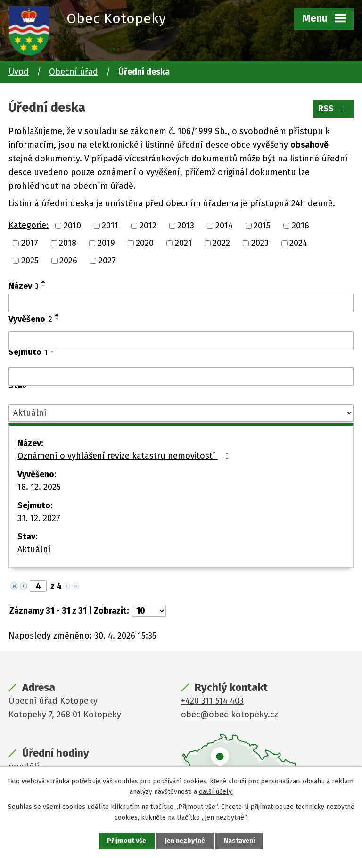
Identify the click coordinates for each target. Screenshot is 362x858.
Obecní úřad (73, 72)
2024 (298, 243)
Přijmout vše (126, 841)
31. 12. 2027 (38, 518)
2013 (185, 225)
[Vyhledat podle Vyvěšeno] (181, 340)
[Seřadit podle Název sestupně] (44, 285)
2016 (300, 225)
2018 (67, 243)
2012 (148, 225)
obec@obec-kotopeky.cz (229, 714)
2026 (68, 260)
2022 (221, 243)
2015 (262, 225)
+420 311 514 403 (212, 701)
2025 (30, 260)
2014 (224, 225)
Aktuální (34, 549)
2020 (145, 243)
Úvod (18, 72)
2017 (29, 243)
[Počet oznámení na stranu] (149, 611)
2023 (260, 243)
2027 (107, 260)
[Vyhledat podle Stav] (181, 413)
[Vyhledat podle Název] (181, 303)
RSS (333, 108)
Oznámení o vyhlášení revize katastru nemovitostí (125, 456)
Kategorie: (28, 225)
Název (23, 286)
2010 (72, 225)
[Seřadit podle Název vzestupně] (44, 282)
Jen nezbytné (185, 841)
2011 (110, 225)
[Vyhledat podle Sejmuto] (181, 376)
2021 (183, 243)
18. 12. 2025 (39, 487)
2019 (106, 243)
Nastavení (239, 841)
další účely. (216, 792)
